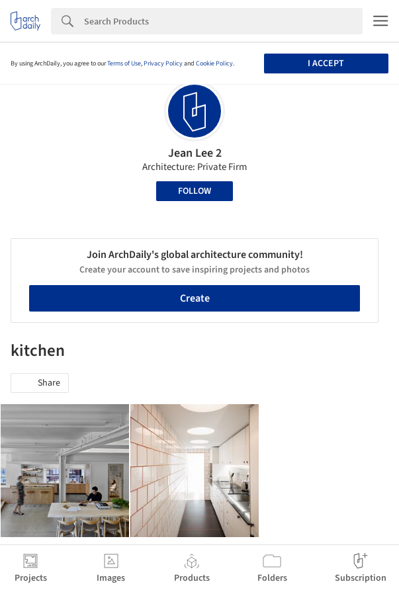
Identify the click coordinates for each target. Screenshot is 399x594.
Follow (194, 191)
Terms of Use (124, 63)
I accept (326, 63)
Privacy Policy (163, 63)
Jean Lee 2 (195, 153)
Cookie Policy (214, 63)
